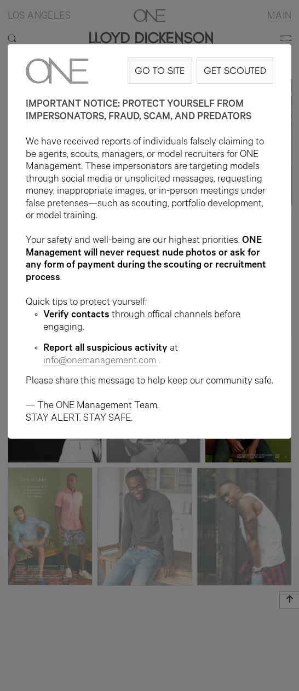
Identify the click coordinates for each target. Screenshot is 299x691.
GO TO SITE (160, 70)
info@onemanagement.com (100, 361)
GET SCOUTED (235, 70)
